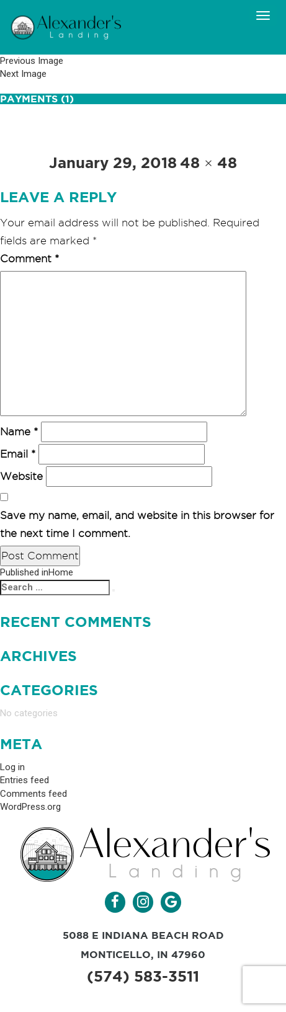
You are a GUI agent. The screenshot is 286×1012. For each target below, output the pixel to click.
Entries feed (24, 780)
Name (19, 431)
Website (21, 476)
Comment (29, 258)
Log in (12, 767)
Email (17, 453)
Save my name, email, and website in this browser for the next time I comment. (137, 524)
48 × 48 (208, 162)
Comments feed (33, 793)
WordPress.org (30, 806)
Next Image (23, 73)
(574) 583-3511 (143, 976)
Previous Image (31, 60)
